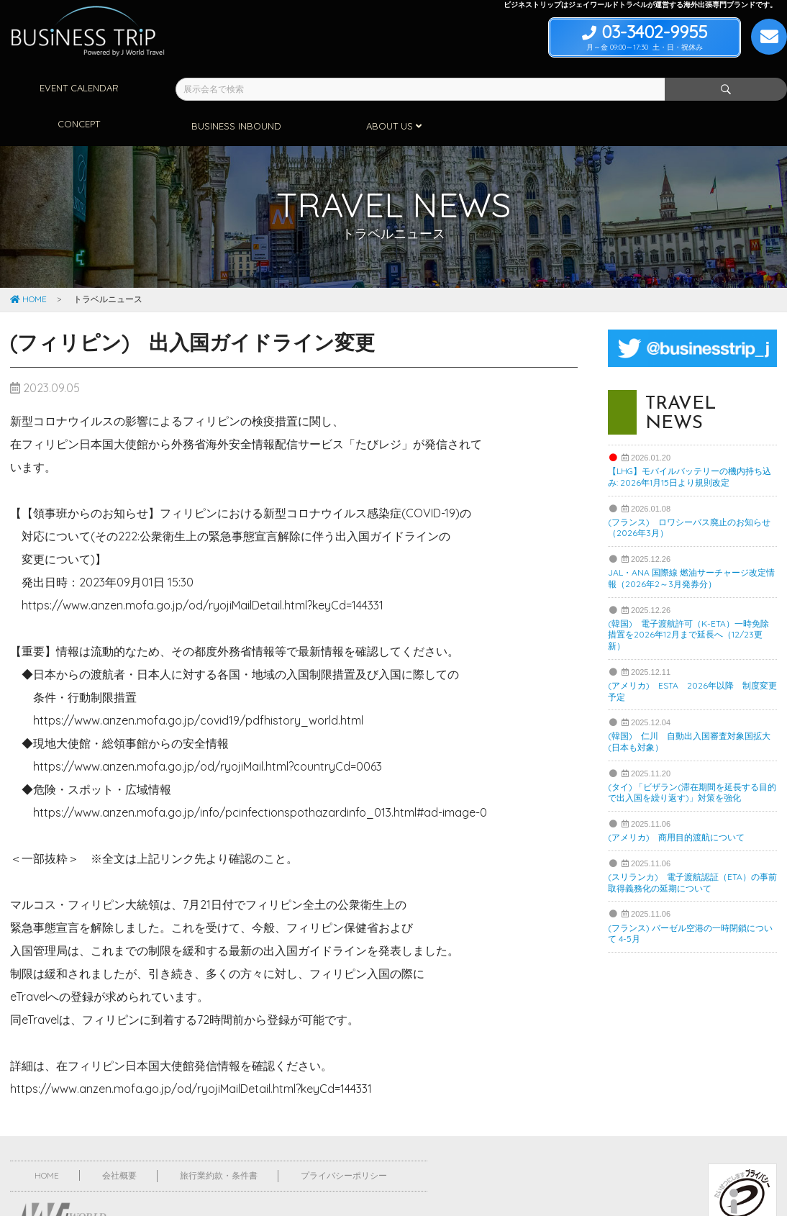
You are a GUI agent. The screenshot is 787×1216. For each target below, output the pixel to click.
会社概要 (119, 1137)
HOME (28, 260)
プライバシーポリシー (344, 1137)
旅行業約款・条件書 (219, 1137)
